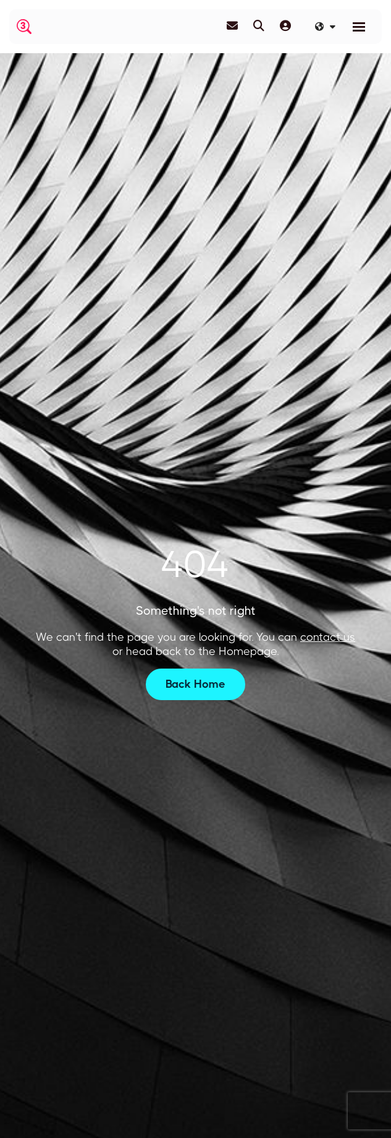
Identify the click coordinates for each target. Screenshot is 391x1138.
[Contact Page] (232, 26)
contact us (327, 637)
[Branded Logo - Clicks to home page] (24, 26)
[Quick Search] (258, 26)
